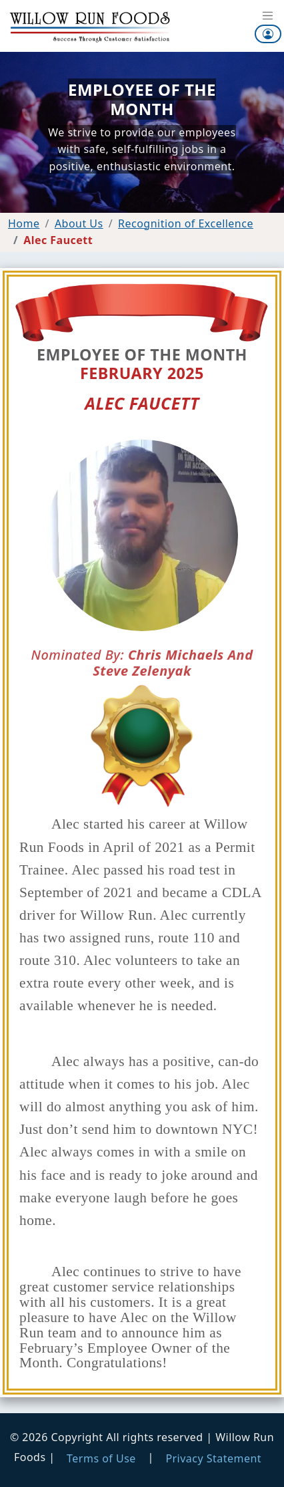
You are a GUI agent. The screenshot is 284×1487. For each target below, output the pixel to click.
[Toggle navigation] (268, 17)
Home (23, 223)
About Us (79, 223)
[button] (268, 34)
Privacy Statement (213, 1458)
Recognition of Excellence (185, 223)
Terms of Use (101, 1458)
